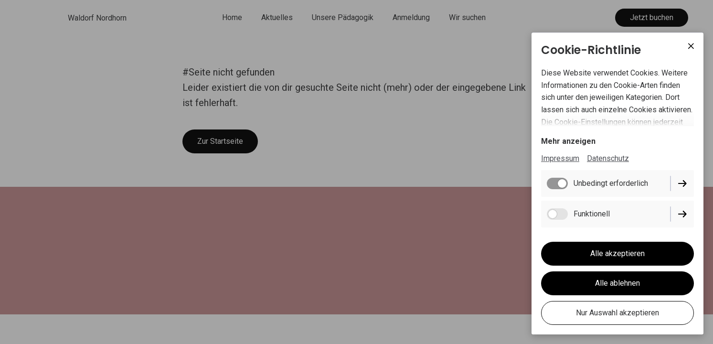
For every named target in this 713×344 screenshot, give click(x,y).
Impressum (560, 158)
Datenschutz (608, 158)
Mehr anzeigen (568, 141)
